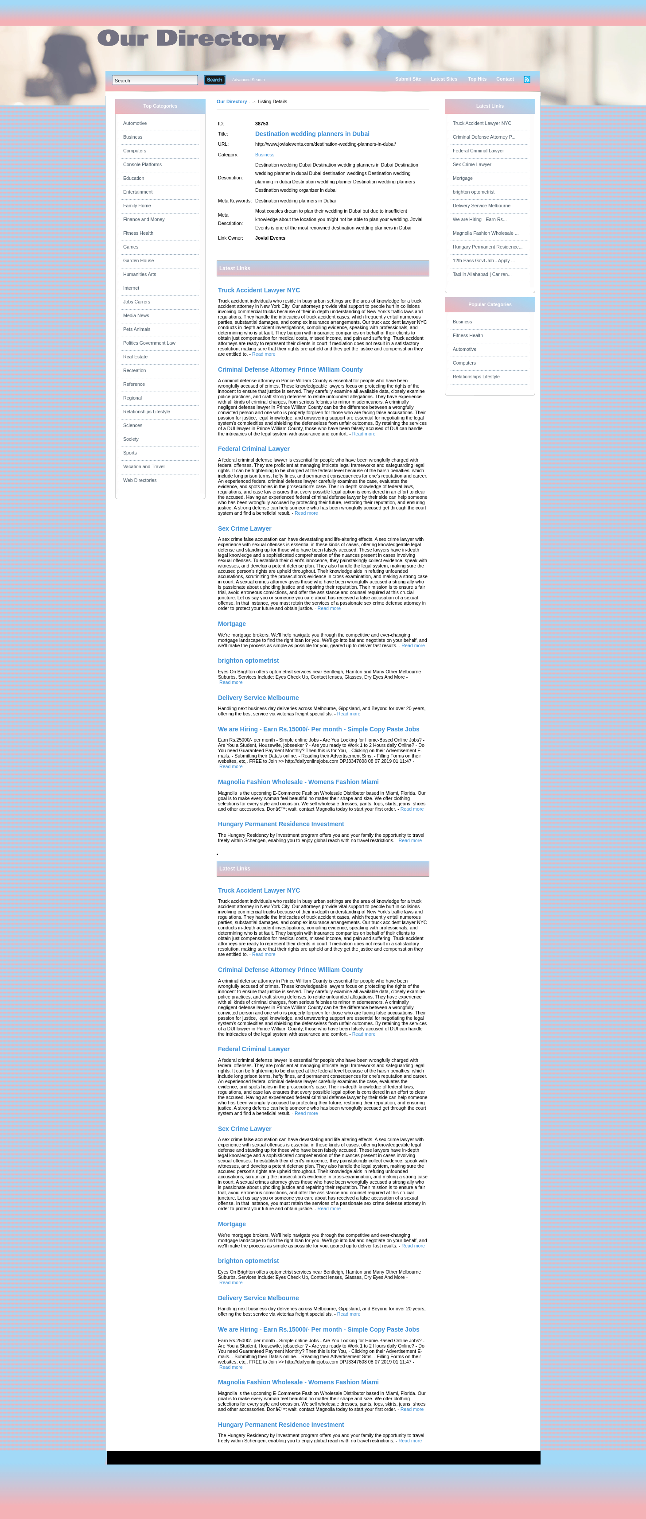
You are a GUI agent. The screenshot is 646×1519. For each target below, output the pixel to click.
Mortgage (463, 178)
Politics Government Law (149, 343)
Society (131, 439)
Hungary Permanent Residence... (488, 246)
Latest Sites (444, 79)
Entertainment (137, 191)
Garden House (138, 260)
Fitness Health (138, 233)
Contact (505, 79)
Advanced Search (248, 80)
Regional (132, 397)
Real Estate (135, 356)
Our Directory (232, 101)
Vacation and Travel (143, 466)
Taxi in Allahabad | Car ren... (482, 274)
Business (132, 137)
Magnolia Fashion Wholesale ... (486, 233)
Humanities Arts (139, 274)
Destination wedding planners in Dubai (312, 133)
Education (133, 178)
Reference (134, 384)
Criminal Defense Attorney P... (484, 137)
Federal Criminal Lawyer (478, 150)
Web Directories (140, 480)
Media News (136, 315)
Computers (134, 150)
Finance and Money (144, 219)
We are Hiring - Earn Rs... (480, 219)
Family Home (137, 205)
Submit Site (408, 79)
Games (130, 246)
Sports (130, 452)
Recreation (134, 370)
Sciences (132, 425)
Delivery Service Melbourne (481, 205)
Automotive (135, 123)
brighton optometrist (473, 191)
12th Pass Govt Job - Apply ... (484, 260)
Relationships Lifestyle (146, 411)
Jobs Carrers (136, 301)
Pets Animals (137, 329)
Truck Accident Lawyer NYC (482, 123)
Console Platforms (142, 164)
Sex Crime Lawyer (472, 164)
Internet (131, 288)
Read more (264, 354)
